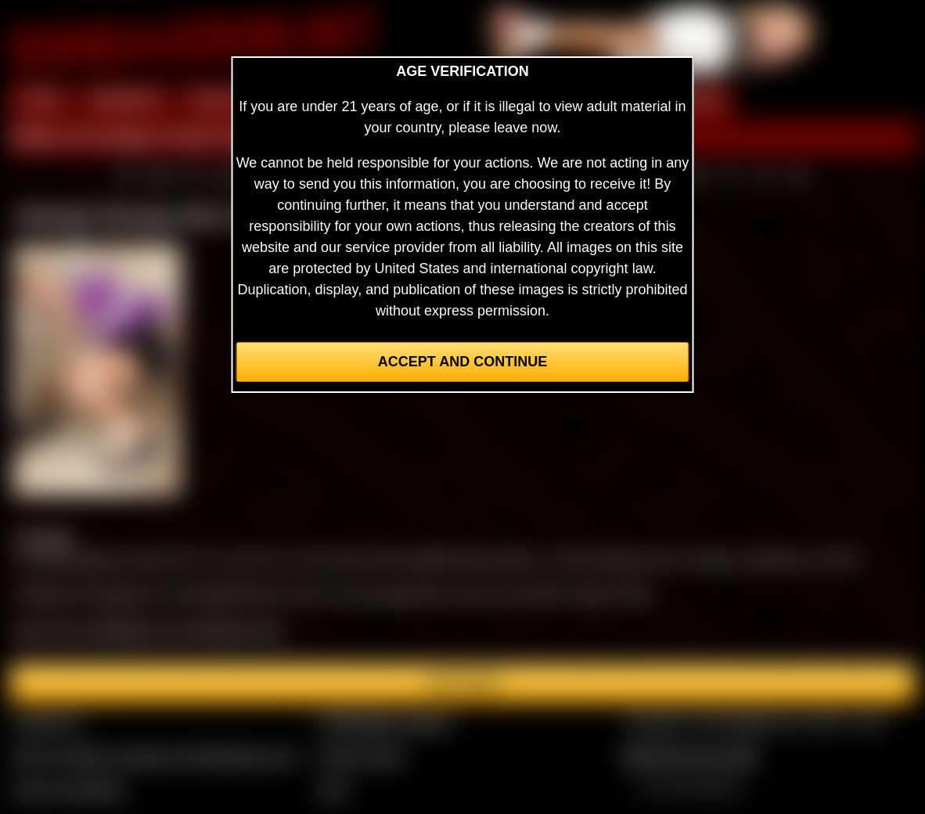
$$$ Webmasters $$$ (690, 756)
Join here (462, 683)
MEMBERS (125, 100)
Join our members (69, 790)
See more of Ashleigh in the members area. (148, 630)
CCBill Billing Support (385, 722)
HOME (40, 100)
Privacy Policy (361, 756)
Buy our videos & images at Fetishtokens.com (155, 756)
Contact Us (47, 722)
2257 (333, 790)
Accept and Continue (462, 361)
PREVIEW (222, 100)
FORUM (696, 100)
